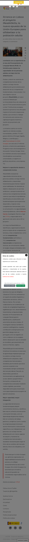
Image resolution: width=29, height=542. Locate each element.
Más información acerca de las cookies (14, 283)
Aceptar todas (20, 285)
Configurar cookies (10, 285)
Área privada (18, 2)
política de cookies (8, 276)
